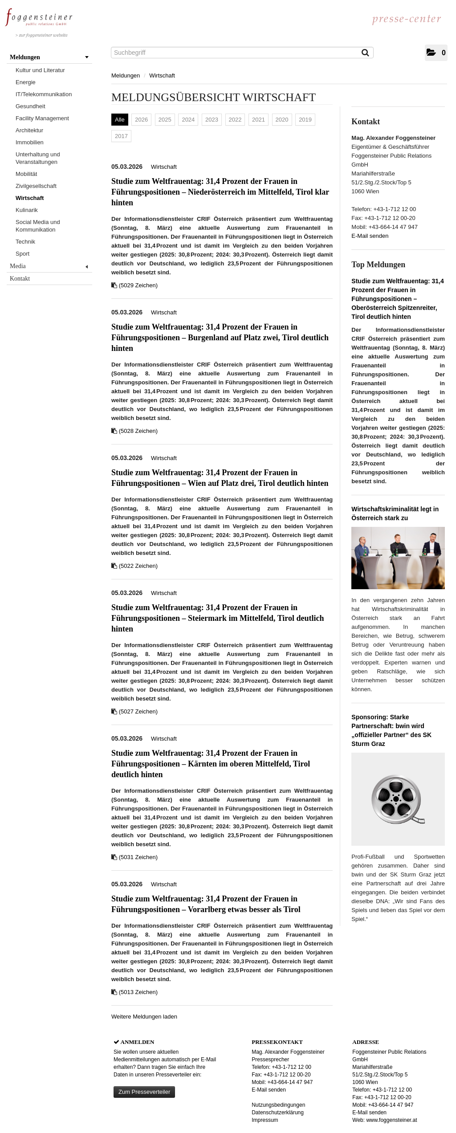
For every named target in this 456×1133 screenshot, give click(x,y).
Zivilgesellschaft (36, 186)
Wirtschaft (30, 198)
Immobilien (30, 142)
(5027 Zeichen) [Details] (138, 711)
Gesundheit (30, 106)
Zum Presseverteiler (144, 1091)
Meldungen (49, 57)
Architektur (29, 130)
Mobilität (26, 174)
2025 (165, 119)
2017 (121, 136)
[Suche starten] (366, 53)
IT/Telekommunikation (44, 94)
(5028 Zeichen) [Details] (138, 431)
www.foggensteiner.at (391, 1120)
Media (49, 266)
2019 (305, 119)
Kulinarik (27, 210)
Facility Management (42, 118)
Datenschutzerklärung (278, 1112)
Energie (26, 82)
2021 (258, 119)
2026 (141, 119)
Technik (25, 241)
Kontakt (20, 278)
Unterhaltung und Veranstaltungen (38, 158)
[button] (436, 53)
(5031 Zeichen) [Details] (138, 857)
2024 (188, 119)
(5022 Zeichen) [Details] (138, 565)
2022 (235, 119)
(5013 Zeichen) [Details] (138, 992)
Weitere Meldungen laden (144, 1016)
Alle (120, 119)
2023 (211, 119)
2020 (282, 119)
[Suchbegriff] (242, 52)
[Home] (38, 20)
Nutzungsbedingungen (278, 1105)
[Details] (398, 561)
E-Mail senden (369, 235)
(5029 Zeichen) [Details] (138, 285)
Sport (22, 253)
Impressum (265, 1120)
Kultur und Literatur (40, 70)
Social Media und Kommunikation (38, 226)
